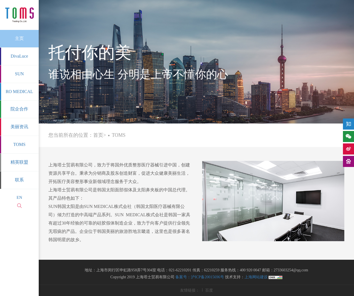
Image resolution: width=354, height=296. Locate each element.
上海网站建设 (256, 277)
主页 (19, 38)
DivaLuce (19, 56)
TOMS (19, 144)
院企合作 (19, 109)
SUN (19, 73)
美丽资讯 (19, 126)
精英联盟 (19, 162)
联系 (19, 179)
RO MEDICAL (19, 91)
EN (19, 197)
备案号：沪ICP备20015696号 (199, 277)
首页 (98, 135)
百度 (209, 290)
